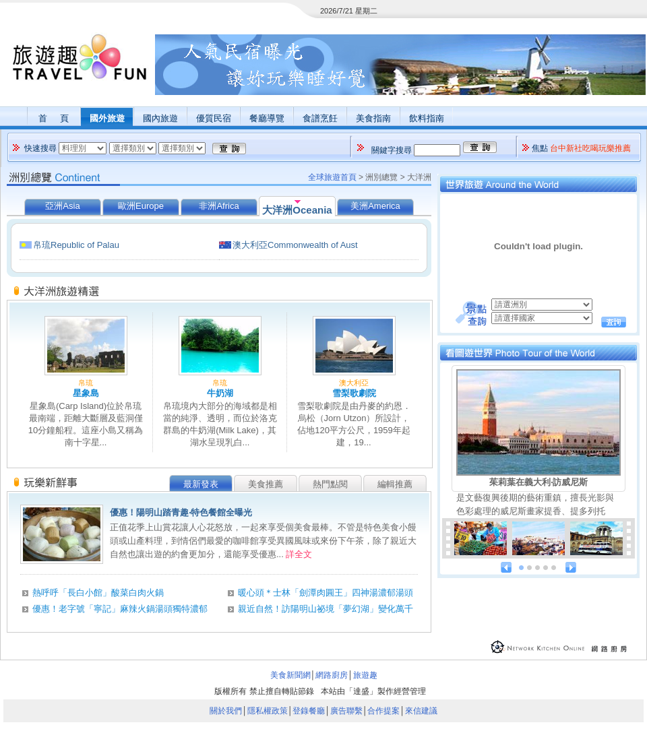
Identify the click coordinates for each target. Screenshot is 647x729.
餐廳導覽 (266, 118)
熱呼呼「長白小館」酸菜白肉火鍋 (98, 593)
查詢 (613, 322)
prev (506, 567)
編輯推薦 (394, 484)
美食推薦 (265, 484)
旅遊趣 (365, 675)
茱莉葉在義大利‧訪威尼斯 (538, 482)
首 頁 (53, 118)
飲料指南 (426, 118)
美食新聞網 (290, 675)
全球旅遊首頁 (332, 177)
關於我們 (226, 711)
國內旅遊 (160, 118)
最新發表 (200, 484)
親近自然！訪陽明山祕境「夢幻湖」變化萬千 (325, 609)
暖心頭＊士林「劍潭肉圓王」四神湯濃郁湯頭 (325, 593)
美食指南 (373, 118)
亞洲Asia (62, 206)
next (570, 567)
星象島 (86, 393)
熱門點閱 (330, 484)
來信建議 (421, 711)
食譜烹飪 (320, 118)
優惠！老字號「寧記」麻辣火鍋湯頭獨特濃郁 (120, 609)
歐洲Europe (141, 206)
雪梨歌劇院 (354, 393)
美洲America (375, 206)
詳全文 (299, 554)
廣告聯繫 (346, 711)
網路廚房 (331, 675)
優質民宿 (213, 118)
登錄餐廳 (308, 711)
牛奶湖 (220, 393)
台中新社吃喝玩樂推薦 (590, 148)
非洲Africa (219, 206)
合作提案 (383, 711)
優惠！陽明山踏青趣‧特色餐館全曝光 (181, 512)
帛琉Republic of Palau (76, 245)
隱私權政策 (267, 711)
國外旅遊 (107, 118)
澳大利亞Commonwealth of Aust (295, 245)
